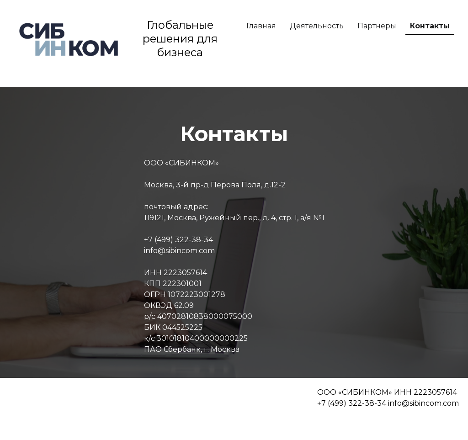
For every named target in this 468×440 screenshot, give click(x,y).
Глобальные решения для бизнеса (180, 38)
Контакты (430, 25)
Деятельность (317, 25)
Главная (261, 25)
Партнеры (376, 25)
